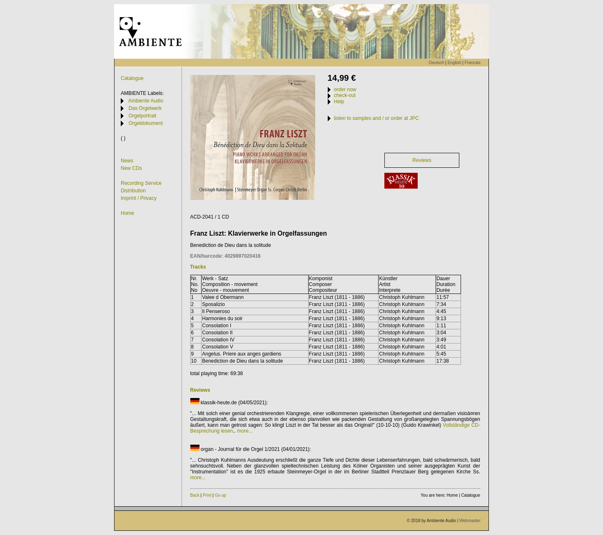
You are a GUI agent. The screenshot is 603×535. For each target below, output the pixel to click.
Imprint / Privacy (139, 198)
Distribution (133, 191)
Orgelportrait (138, 116)
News (127, 161)
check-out (342, 95)
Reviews (421, 160)
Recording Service (141, 183)
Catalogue (132, 78)
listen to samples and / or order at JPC (373, 118)
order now (342, 89)
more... (244, 431)
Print (207, 495)
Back (194, 495)
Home (127, 213)
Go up (220, 495)
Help (336, 102)
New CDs (131, 168)
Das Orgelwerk (141, 108)
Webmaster (470, 520)
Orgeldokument (142, 123)
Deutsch (436, 62)
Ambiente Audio (142, 101)
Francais (473, 62)
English (454, 62)
